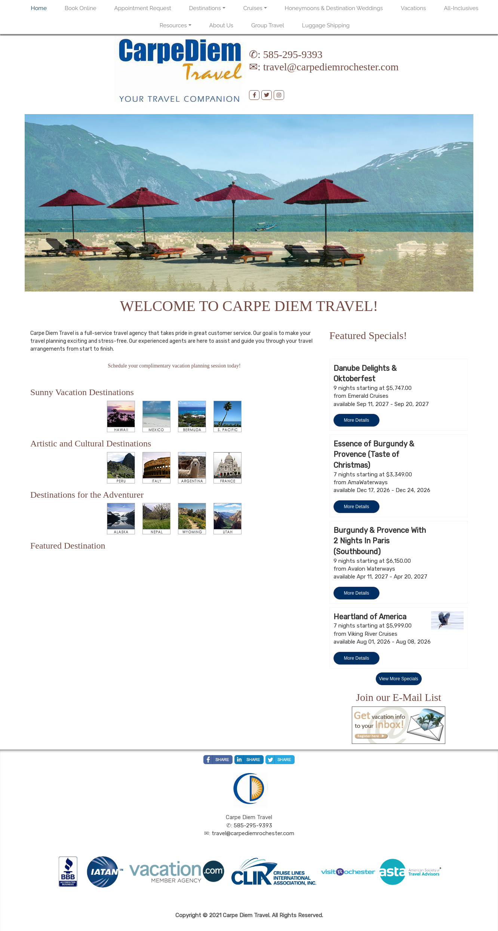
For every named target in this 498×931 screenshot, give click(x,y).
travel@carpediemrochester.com (331, 67)
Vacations (413, 8)
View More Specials (398, 678)
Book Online (80, 8)
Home (39, 8)
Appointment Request (142, 8)
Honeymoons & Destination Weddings (334, 8)
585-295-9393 (293, 54)
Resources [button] (173, 25)
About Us (221, 25)
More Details (356, 420)
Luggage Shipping (326, 25)
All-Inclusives (461, 8)
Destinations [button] (205, 8)
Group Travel (267, 25)
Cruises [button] (252, 8)
